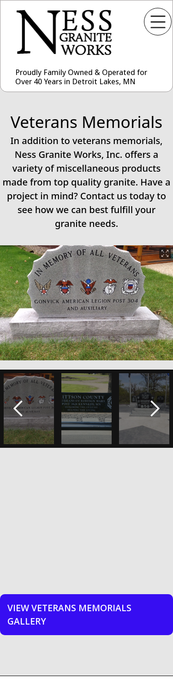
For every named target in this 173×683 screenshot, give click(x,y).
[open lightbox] (86, 302)
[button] (18, 409)
